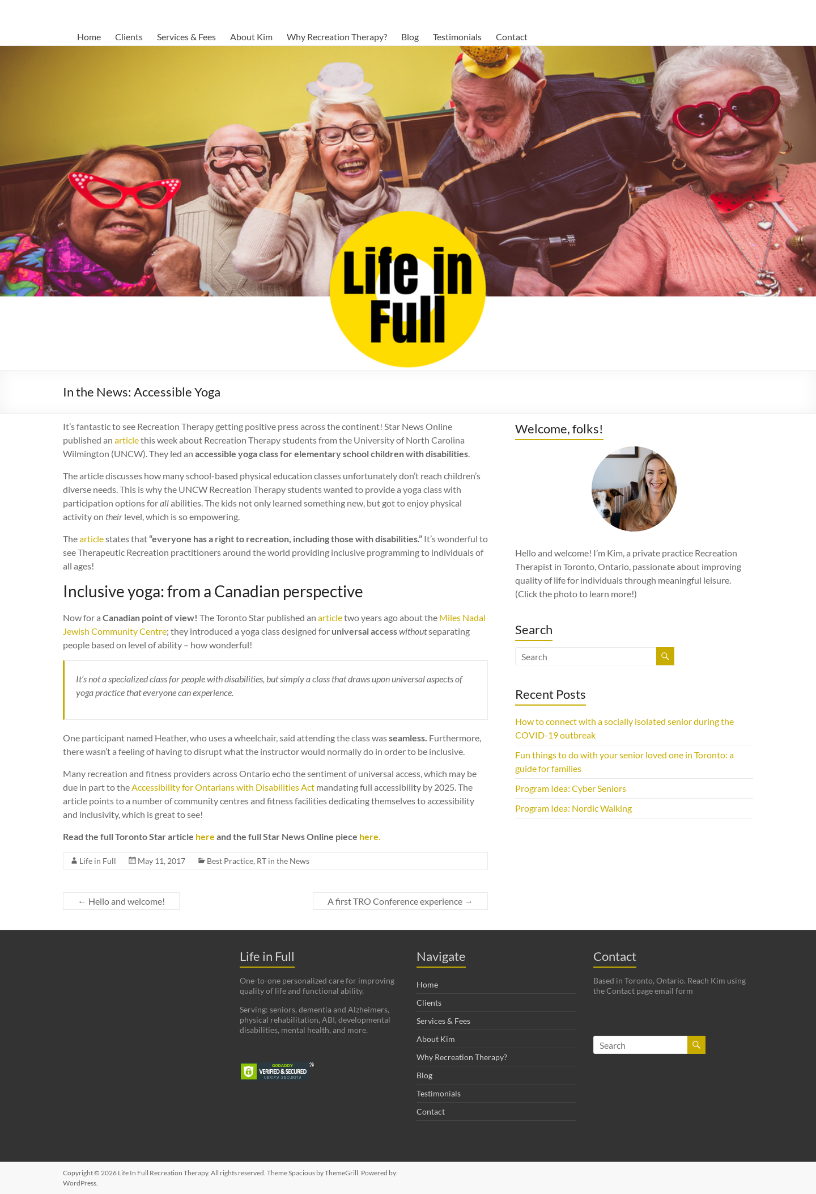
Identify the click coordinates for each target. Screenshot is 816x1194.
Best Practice (230, 861)
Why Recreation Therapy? (337, 36)
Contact (512, 36)
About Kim (251, 36)
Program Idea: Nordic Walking (573, 808)
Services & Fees (186, 36)
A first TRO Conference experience (400, 901)
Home (89, 36)
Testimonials (457, 36)
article (126, 439)
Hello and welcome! (121, 901)
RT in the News (283, 861)
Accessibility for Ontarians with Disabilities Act (222, 787)
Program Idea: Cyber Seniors (570, 788)
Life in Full (97, 861)
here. (370, 836)
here (205, 836)
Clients (129, 36)
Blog (410, 36)
